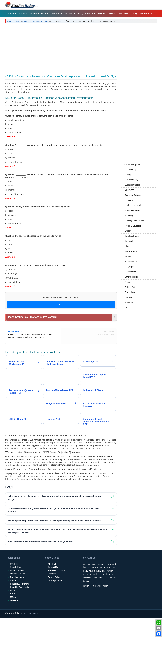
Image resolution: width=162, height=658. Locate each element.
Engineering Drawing (134, 205)
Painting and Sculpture (134, 221)
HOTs (12, 630)
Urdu (127, 307)
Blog (135, 13)
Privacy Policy (54, 617)
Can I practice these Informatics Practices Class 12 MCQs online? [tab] (40, 581)
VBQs (12, 633)
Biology (128, 175)
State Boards (146, 13)
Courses (11, 13)
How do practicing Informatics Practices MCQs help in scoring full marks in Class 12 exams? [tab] (54, 560)
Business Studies (132, 185)
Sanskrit (128, 297)
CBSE (22, 13)
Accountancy (130, 169)
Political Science (132, 287)
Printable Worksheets (19, 627)
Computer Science (133, 195)
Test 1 (61, 304)
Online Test (15, 640)
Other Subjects (131, 277)
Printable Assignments (20, 624)
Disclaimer (52, 613)
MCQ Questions (85, 13)
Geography (129, 241)
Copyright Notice (55, 620)
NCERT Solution (17, 610)
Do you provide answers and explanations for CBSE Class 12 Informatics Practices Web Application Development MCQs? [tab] (57, 571)
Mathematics (130, 272)
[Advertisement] (81, 47)
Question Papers (17, 613)
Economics (129, 200)
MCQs (13, 637)
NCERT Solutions (38, 13)
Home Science (131, 251)
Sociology (129, 302)
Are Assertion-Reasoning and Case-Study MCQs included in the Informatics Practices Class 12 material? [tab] (55, 550)
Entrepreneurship (132, 210)
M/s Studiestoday (31, 653)
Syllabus (14, 604)
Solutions (69, 13)
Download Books (17, 617)
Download (55, 13)
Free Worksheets (106, 13)
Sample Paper (16, 607)
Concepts (14, 620)
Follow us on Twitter (56, 610)
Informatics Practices (39, 21)
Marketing (129, 215)
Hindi (127, 246)
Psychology (130, 292)
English (128, 231)
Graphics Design (132, 236)
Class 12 (25, 21)
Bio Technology (131, 180)
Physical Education (133, 226)
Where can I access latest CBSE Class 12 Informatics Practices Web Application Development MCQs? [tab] (54, 537)
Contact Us (53, 607)
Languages (129, 266)
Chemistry (129, 190)
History (128, 256)
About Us (52, 604)
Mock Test (123, 13)
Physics (128, 282)
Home (8, 21)
